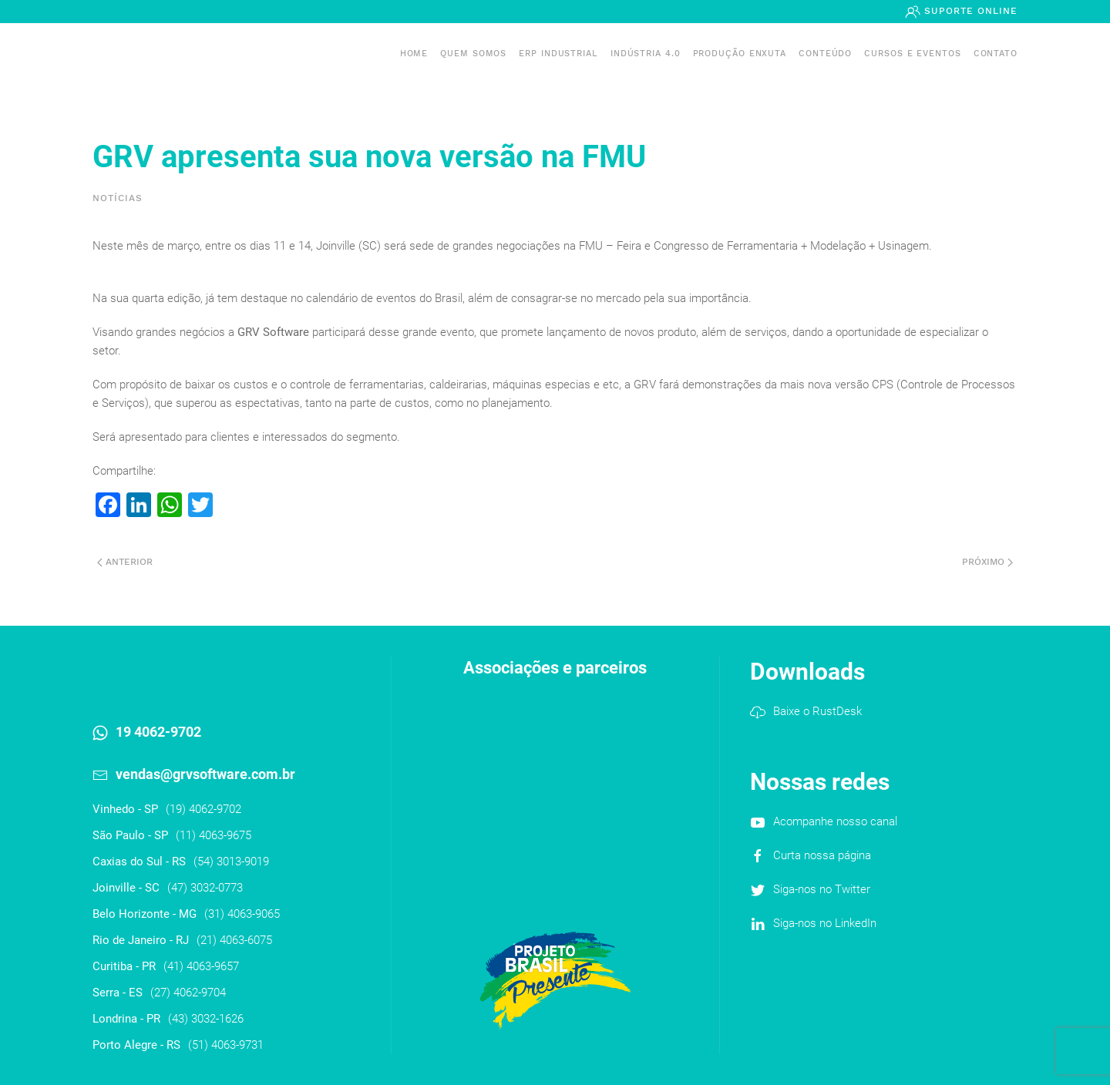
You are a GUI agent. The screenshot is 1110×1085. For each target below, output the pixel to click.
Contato (996, 54)
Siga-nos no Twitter (821, 889)
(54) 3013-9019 (231, 861)
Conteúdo (825, 54)
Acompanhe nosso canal (835, 821)
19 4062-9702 (158, 732)
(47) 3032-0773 (205, 888)
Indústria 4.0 (645, 54)
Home (414, 54)
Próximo (987, 561)
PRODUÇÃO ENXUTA (740, 54)
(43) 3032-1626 (206, 1019)
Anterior (125, 561)
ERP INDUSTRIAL (558, 54)
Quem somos (473, 54)
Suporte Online (969, 10)
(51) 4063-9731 (226, 1045)
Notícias (117, 198)
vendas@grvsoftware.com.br (205, 774)
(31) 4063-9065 (242, 914)
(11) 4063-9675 (213, 835)
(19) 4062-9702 (203, 809)
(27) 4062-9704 (188, 992)
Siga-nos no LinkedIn (824, 923)
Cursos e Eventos (912, 54)
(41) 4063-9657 (201, 966)
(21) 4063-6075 (234, 940)
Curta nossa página (822, 855)
